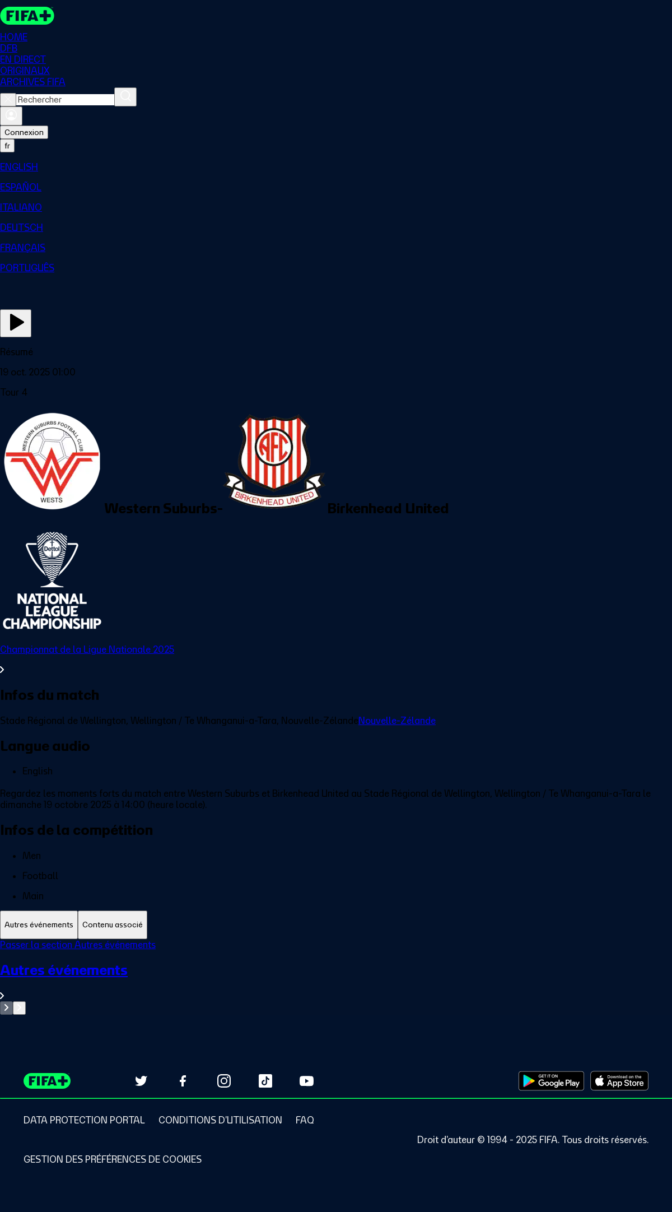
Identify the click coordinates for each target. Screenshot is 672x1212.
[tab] (39, 925)
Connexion (24, 132)
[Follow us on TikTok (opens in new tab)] (265, 1081)
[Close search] (8, 99)
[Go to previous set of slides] (6, 1008)
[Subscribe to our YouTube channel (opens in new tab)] (307, 1081)
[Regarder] (15, 323)
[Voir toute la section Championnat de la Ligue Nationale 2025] (336, 659)
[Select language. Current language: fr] (7, 145)
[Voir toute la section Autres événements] (336, 981)
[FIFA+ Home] (27, 15)
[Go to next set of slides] (19, 1008)
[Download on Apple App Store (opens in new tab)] (619, 1081)
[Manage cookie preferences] (113, 1159)
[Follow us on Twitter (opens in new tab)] (141, 1081)
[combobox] (65, 99)
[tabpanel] (336, 977)
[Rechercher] (125, 96)
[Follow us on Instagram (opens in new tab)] (224, 1081)
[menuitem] (336, 167)
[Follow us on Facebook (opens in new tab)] (182, 1081)
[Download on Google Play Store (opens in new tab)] (551, 1081)
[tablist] (336, 925)
